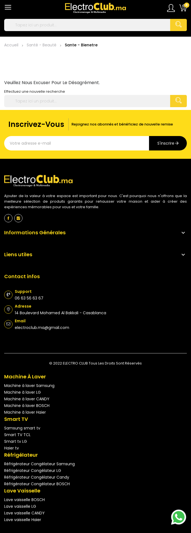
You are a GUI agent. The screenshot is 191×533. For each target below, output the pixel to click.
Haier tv (11, 448)
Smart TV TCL (17, 435)
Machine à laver (25, 376)
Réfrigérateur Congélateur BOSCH (37, 484)
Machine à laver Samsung (29, 385)
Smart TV (16, 419)
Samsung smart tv (22, 428)
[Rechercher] (95, 25)
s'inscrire (165, 143)
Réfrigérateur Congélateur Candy (36, 477)
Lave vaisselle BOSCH (24, 499)
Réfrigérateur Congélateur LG (32, 470)
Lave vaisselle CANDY (24, 513)
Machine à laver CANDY (26, 399)
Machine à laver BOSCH (26, 405)
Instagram (18, 218)
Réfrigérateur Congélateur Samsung (39, 464)
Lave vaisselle (22, 490)
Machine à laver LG (22, 392)
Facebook (8, 218)
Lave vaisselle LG (20, 506)
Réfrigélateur (21, 454)
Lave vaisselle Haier (22, 519)
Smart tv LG (15, 441)
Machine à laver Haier (25, 412)
